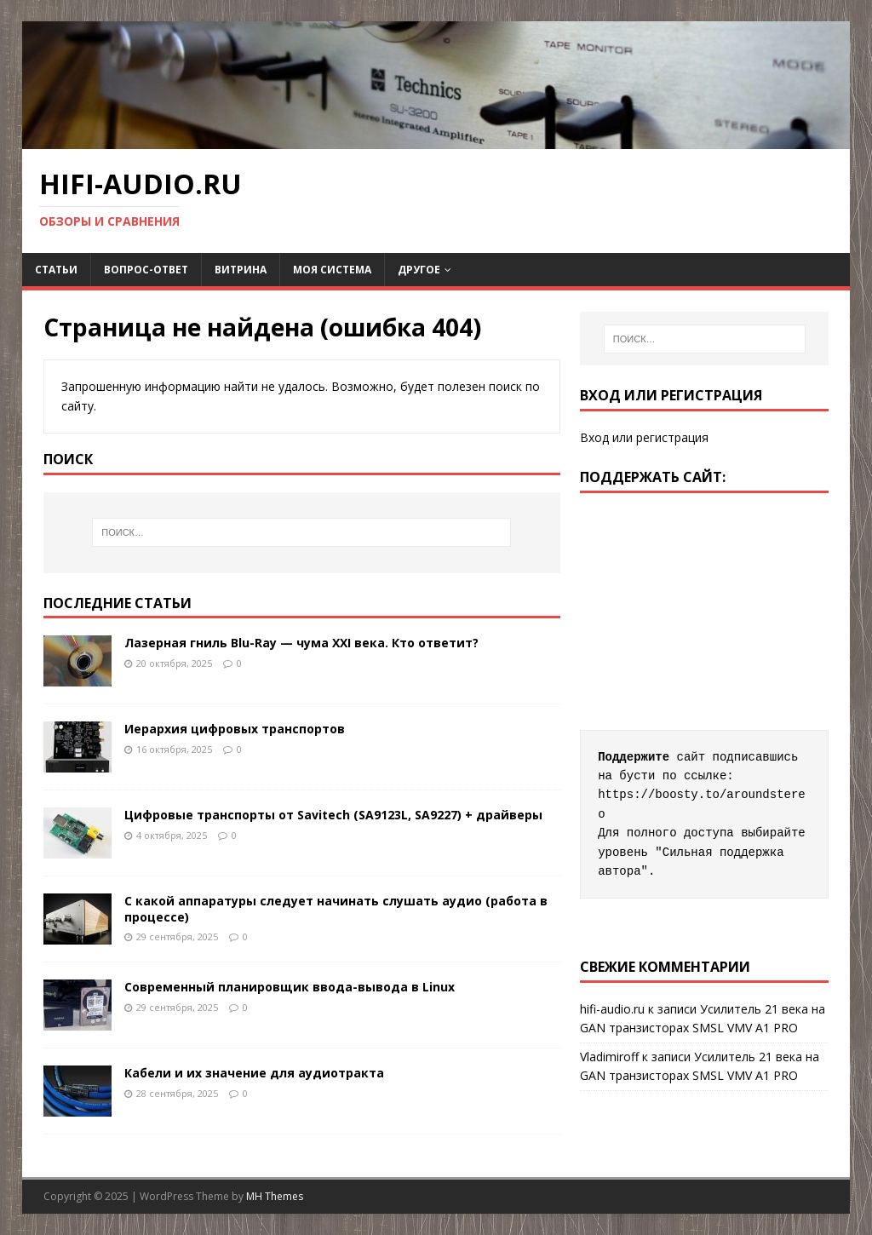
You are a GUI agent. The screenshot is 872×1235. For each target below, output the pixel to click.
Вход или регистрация (644, 437)
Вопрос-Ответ (146, 269)
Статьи (56, 269)
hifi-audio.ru (612, 1009)
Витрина (241, 269)
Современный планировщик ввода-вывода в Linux (291, 987)
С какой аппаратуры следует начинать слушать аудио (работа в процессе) (336, 908)
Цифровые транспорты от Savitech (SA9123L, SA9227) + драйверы (333, 815)
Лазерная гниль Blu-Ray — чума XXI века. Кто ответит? (301, 643)
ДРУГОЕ (419, 269)
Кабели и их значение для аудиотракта (254, 1073)
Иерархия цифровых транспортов (234, 729)
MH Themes (274, 1196)
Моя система (332, 269)
